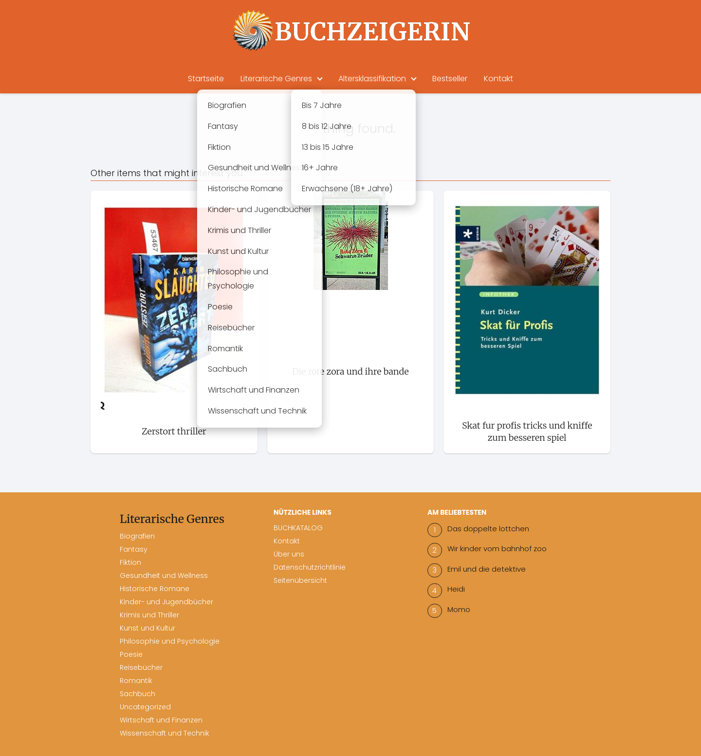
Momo (458, 609)
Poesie (131, 654)
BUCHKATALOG (298, 528)
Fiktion (130, 562)
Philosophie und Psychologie (170, 641)
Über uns (289, 554)
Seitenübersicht (300, 580)
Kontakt (498, 78)
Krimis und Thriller (149, 615)
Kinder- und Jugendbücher (166, 602)
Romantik (136, 680)
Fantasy (134, 549)
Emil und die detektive (486, 569)
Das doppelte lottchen (488, 528)
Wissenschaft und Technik (164, 733)
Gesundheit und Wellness (164, 575)
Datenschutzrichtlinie (310, 567)
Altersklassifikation (372, 78)
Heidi (456, 589)
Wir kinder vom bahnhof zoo (497, 548)
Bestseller (449, 78)
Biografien (137, 536)
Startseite (206, 78)
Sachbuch (137, 694)
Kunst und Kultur (147, 628)
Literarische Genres (276, 78)
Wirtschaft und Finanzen (161, 720)
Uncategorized (145, 707)
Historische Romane (154, 589)
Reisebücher (141, 667)
